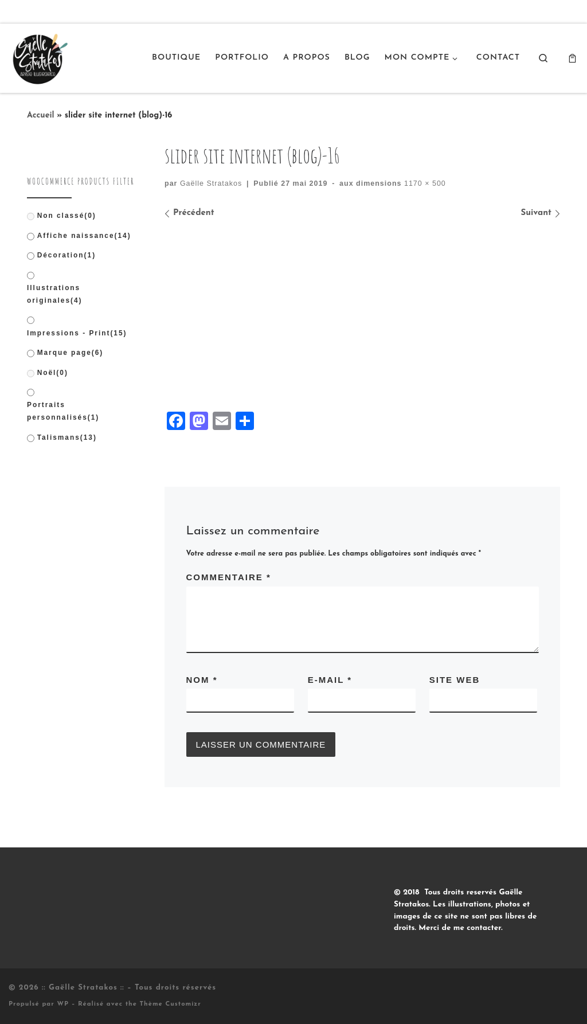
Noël (52, 373)
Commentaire (228, 577)
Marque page (70, 353)
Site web (454, 680)
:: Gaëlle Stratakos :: (83, 987)
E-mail (330, 680)
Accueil (40, 115)
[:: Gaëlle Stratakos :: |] (39, 57)
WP (63, 1004)
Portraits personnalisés (63, 411)
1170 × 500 (423, 183)
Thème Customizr (170, 1004)
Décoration (66, 255)
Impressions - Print (77, 333)
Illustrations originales (55, 294)
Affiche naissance (84, 236)
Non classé (66, 216)
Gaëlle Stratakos (211, 183)
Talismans (67, 437)
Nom (202, 680)
